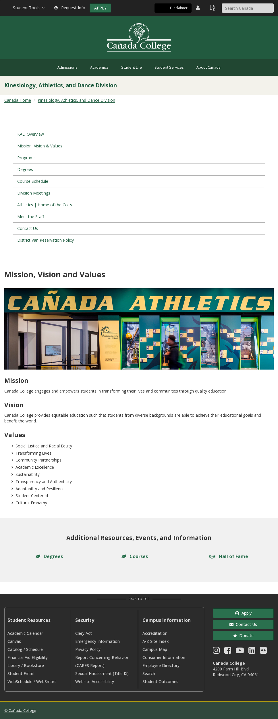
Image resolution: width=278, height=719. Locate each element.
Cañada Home (17, 100)
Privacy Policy (88, 649)
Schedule (34, 649)
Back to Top (139, 599)
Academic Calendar (25, 633)
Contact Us (27, 228)
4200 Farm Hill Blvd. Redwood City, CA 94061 (236, 671)
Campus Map (154, 649)
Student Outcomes (160, 681)
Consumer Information (163, 657)
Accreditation (154, 633)
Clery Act (83, 633)
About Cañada (208, 67)
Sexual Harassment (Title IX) (102, 673)
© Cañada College (20, 710)
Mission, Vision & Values (39, 146)
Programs (26, 157)
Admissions (67, 67)
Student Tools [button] (29, 7)
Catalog (14, 649)
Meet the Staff (30, 216)
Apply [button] (243, 613)
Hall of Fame (228, 556)
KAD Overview (30, 134)
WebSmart (46, 681)
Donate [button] (243, 635)
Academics (99, 67)
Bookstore (34, 665)
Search (148, 673)
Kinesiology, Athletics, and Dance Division (76, 100)
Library (13, 665)
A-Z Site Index (155, 641)
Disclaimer (179, 7)
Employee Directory (160, 665)
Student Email (20, 673)
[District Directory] (198, 7)
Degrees (25, 169)
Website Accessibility (94, 681)
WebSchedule (19, 681)
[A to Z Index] (212, 7)
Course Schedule (32, 181)
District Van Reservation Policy (45, 240)
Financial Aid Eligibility (27, 657)
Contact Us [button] (243, 624)
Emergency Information (97, 641)
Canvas (14, 641)
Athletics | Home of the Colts (44, 204)
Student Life (131, 67)
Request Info (69, 7)
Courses (134, 556)
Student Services (169, 67)
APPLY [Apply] (100, 8)
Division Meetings (33, 193)
